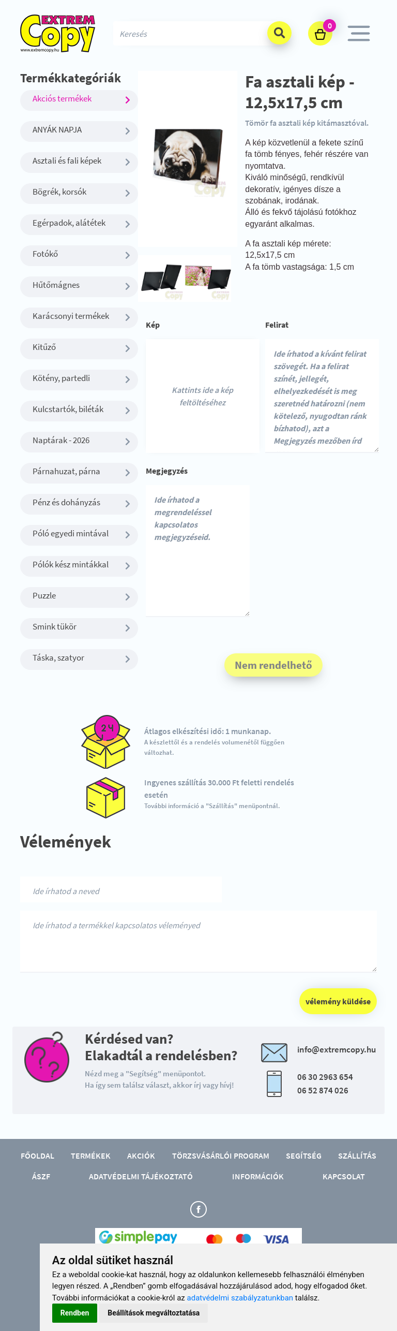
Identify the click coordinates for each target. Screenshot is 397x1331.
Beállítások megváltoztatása (154, 1313)
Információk (258, 1176)
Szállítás (357, 1155)
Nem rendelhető (273, 665)
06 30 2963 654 (325, 1077)
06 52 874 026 (322, 1090)
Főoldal (37, 1155)
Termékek (91, 1155)
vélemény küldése (338, 1001)
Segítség (304, 1155)
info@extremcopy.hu (336, 1049)
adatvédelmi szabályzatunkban (240, 1298)
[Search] (198, 33)
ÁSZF (41, 1176)
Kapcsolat (344, 1176)
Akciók (141, 1155)
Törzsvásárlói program (220, 1155)
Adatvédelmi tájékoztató (141, 1176)
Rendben (74, 1313)
